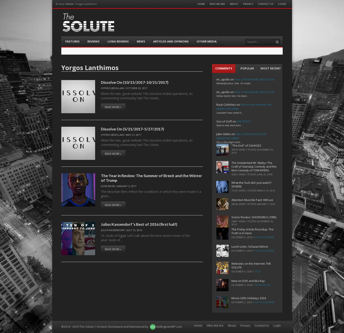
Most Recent (271, 68)
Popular (247, 68)
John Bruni (108, 186)
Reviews (93, 41)
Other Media (207, 41)
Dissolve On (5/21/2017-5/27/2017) (132, 128)
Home (69, 4)
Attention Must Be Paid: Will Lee (252, 200)
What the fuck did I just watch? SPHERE (251, 184)
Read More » (113, 107)
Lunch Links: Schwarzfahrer (249, 247)
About (234, 4)
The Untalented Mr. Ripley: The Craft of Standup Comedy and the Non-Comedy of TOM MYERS (254, 166)
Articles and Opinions (171, 41)
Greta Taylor (262, 285)
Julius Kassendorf (113, 230)
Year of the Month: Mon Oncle (254, 79)
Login (282, 4)
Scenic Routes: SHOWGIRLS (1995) (253, 217)
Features (72, 41)
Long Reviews (118, 41)
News (141, 41)
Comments (223, 68)
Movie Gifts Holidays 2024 (248, 298)
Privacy (248, 4)
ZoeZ (257, 271)
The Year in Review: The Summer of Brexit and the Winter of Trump (151, 178)
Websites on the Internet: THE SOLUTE (251, 265)
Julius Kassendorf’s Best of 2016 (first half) (139, 224)
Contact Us (265, 4)
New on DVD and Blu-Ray (248, 281)
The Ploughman (264, 237)
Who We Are (217, 4)
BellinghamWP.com (169, 327)
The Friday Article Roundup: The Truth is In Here (252, 231)
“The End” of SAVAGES (246, 145)
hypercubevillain (112, 88)
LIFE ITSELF (243, 121)
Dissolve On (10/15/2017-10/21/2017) (134, 82)
